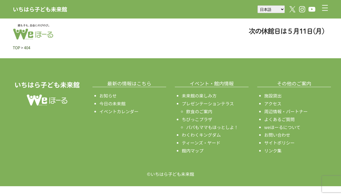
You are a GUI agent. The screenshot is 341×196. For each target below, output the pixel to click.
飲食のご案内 (199, 111)
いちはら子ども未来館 (40, 9)
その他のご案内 (294, 83)
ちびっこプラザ (197, 119)
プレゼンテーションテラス (208, 103)
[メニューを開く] (325, 8)
